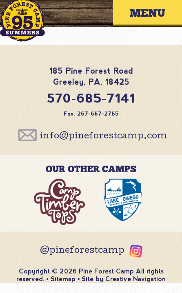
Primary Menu (153, 13)
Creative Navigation (135, 279)
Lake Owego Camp (123, 204)
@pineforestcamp (82, 251)
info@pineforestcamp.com (103, 136)
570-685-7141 (91, 98)
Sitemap (63, 279)
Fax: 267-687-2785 (91, 114)
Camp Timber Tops (59, 204)
